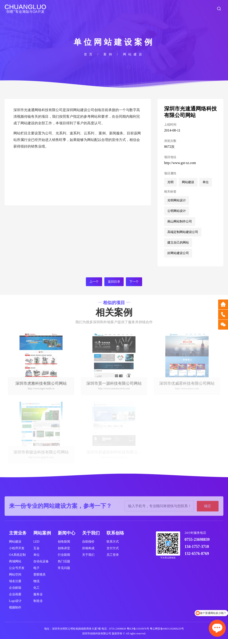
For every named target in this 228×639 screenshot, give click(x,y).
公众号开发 (16, 568)
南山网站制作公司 (179, 221)
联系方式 (113, 541)
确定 (207, 516)
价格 (168, 8)
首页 (95, 8)
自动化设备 (41, 561)
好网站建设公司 (178, 253)
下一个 (134, 281)
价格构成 (88, 548)
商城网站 (15, 561)
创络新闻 (64, 541)
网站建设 (133, 54)
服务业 (38, 594)
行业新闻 (64, 554)
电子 (36, 568)
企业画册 (15, 594)
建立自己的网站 (178, 242)
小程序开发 (16, 548)
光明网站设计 (176, 200)
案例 (150, 8)
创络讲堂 (64, 548)
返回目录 (114, 281)
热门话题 (64, 561)
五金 (36, 548)
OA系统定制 (17, 554)
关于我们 (88, 554)
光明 (170, 182)
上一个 (94, 281)
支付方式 (113, 548)
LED (36, 541)
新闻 (187, 8)
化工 (36, 587)
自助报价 (88, 541)
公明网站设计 (176, 211)
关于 (113, 8)
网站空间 (15, 574)
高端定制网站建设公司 (182, 232)
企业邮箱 (15, 587)
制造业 (38, 601)
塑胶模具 (39, 574)
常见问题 (64, 568)
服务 (131, 8)
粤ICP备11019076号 (138, 628)
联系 (205, 8)
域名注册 (15, 581)
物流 (36, 581)
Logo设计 (15, 601)
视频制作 (15, 607)
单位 (206, 182)
